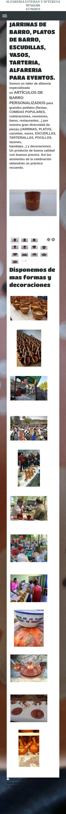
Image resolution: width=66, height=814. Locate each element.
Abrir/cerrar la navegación (33, 16)
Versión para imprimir (20, 779)
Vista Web (53, 779)
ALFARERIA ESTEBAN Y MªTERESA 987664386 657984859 (33, 5)
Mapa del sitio (14, 782)
